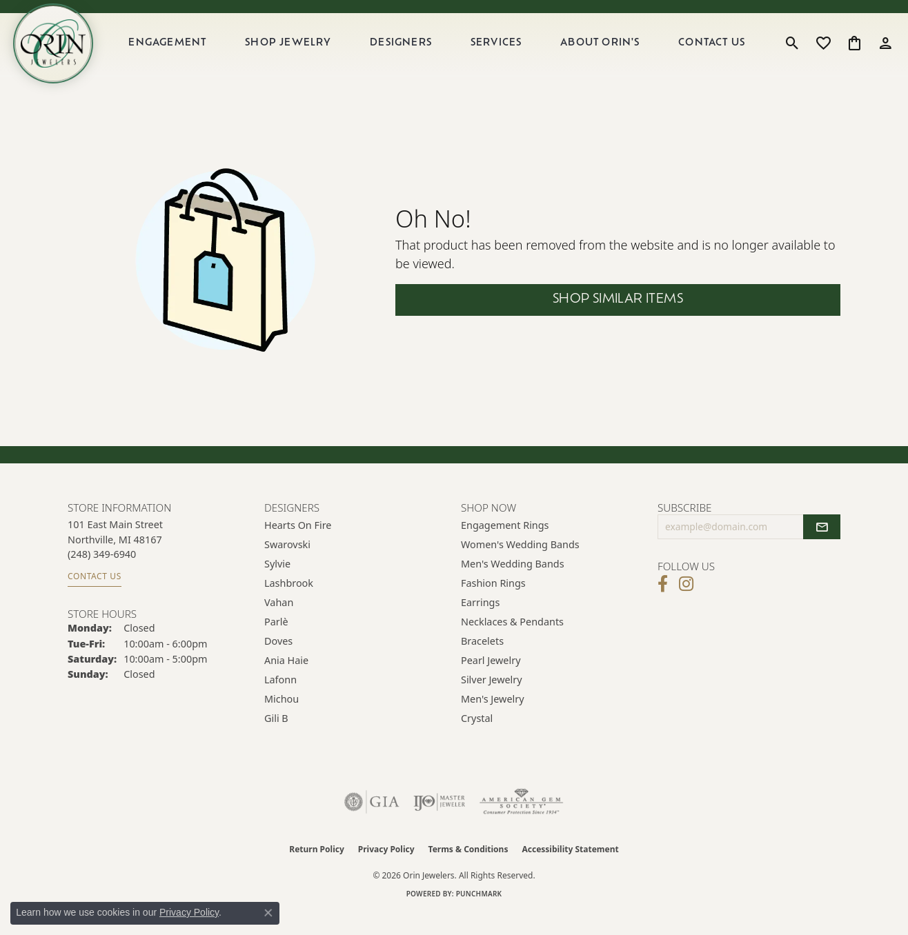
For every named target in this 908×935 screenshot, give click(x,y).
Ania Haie (286, 682)
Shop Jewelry (307, 54)
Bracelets (482, 663)
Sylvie (277, 585)
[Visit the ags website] (521, 824)
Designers (416, 54)
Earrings (480, 624)
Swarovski (287, 566)
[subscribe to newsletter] (821, 548)
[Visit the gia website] (371, 824)
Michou (281, 720)
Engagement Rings (505, 547)
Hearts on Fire (297, 547)
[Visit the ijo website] (439, 824)
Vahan (278, 624)
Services (507, 54)
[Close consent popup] (268, 913)
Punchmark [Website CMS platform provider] (479, 916)
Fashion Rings (493, 605)
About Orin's (607, 54)
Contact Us (715, 54)
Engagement (189, 54)
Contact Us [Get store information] (94, 598)
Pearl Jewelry (490, 682)
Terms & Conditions (468, 871)
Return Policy (316, 871)
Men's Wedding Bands (512, 585)
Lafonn (280, 701)
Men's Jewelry (492, 720)
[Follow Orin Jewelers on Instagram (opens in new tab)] (686, 606)
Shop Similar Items (618, 322)
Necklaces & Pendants (512, 643)
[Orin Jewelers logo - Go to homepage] (67, 54)
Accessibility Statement (570, 871)
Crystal (477, 740)
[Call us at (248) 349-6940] (102, 576)
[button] (792, 54)
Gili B (276, 740)
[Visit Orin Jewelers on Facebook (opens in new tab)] (663, 606)
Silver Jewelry (491, 701)
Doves (278, 663)
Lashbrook (288, 605)
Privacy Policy (386, 871)
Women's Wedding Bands (520, 566)
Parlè (276, 643)
